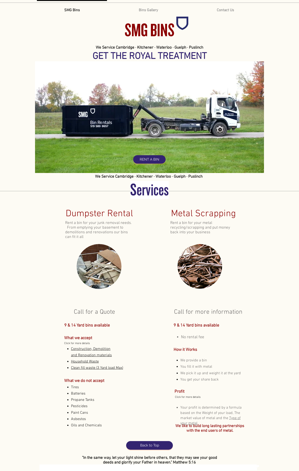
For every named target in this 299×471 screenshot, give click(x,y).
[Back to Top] (149, 445)
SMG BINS (149, 30)
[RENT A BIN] (149, 159)
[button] (85, 361)
